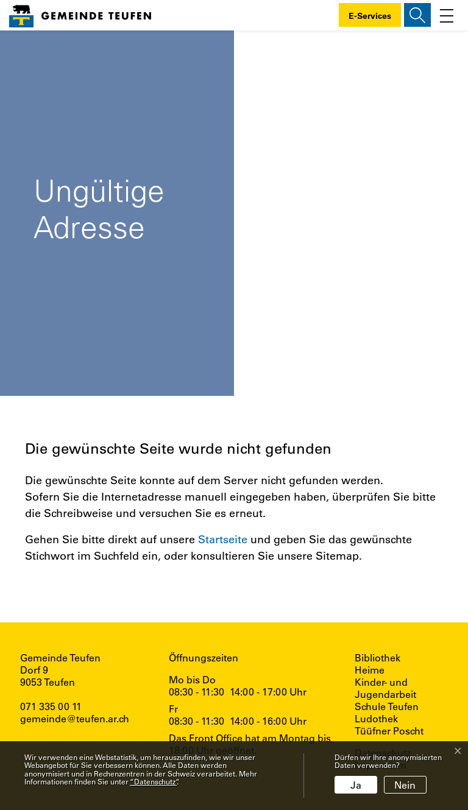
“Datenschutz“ (153, 781)
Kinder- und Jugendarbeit (385, 688)
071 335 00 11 (51, 706)
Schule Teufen (387, 706)
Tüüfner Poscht (389, 731)
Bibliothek (377, 658)
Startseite (222, 539)
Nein (405, 784)
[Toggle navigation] (446, 15)
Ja (355, 784)
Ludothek (376, 719)
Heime (370, 670)
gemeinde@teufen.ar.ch (74, 718)
